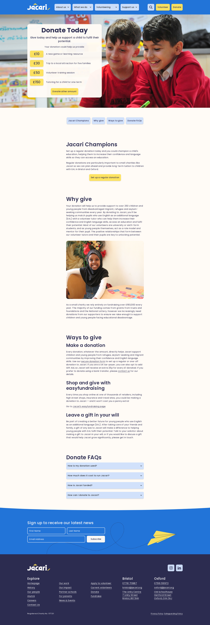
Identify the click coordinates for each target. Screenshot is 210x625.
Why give (99, 120)
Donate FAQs (135, 120)
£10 (36, 54)
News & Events (67, 600)
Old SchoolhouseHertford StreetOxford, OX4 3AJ (163, 595)
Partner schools (68, 591)
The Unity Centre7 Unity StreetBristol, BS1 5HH (131, 595)
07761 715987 (129, 583)
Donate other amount (64, 91)
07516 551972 (161, 583)
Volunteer (163, 7)
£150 (36, 82)
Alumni (31, 596)
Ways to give (115, 120)
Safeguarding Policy (173, 613)
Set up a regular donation (105, 177)
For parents (65, 596)
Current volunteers (101, 587)
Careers (31, 600)
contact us (124, 371)
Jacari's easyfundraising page (89, 406)
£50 (36, 72)
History (31, 587)
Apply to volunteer (101, 583)
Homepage (33, 583)
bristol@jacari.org (132, 587)
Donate (177, 7)
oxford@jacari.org (164, 587)
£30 (37, 63)
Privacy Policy (157, 613)
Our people (33, 591)
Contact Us (33, 604)
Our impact (65, 587)
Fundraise (96, 596)
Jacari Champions (78, 120)
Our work (64, 583)
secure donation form (93, 361)
